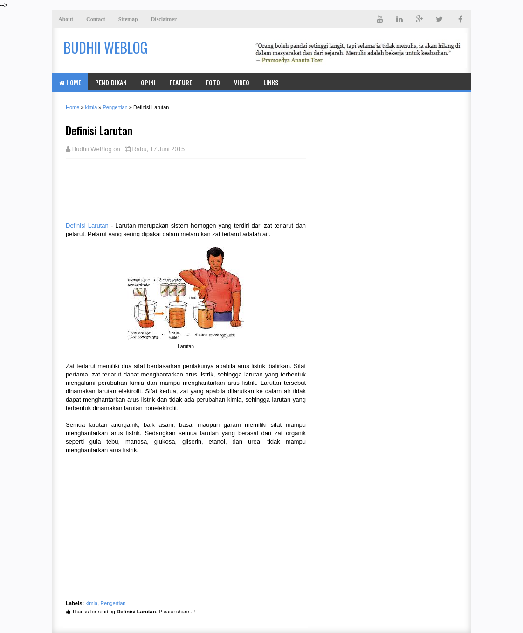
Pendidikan (111, 82)
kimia (91, 603)
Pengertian (113, 603)
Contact (95, 19)
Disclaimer (164, 19)
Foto (213, 82)
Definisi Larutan (87, 225)
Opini (148, 82)
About (65, 19)
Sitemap (128, 19)
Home (70, 82)
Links (270, 82)
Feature (181, 82)
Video (241, 82)
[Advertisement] (140, 189)
